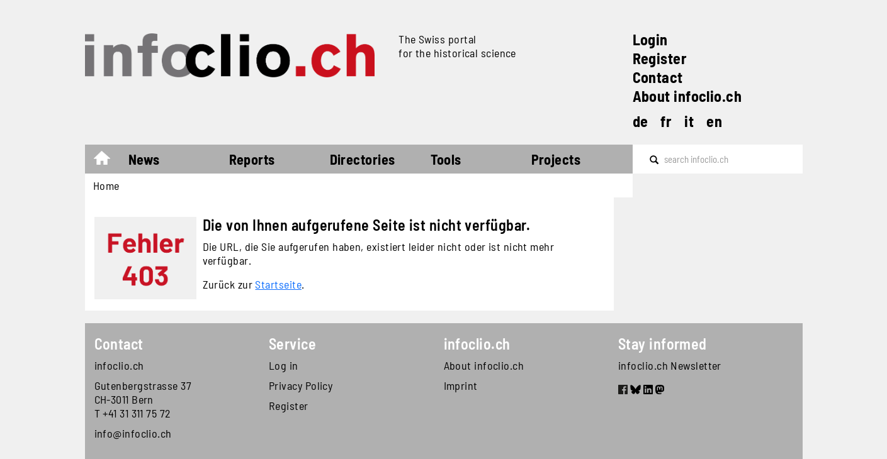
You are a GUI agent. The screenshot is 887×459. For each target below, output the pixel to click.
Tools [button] (446, 159)
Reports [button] (252, 159)
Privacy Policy (300, 385)
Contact (658, 77)
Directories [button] (362, 159)
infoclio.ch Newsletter (669, 365)
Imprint (461, 385)
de (640, 121)
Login (650, 39)
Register (660, 58)
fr (666, 121)
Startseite (278, 284)
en (714, 121)
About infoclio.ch (687, 96)
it (689, 121)
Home (108, 161)
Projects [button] (556, 159)
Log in (283, 365)
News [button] (144, 159)
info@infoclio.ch (133, 433)
